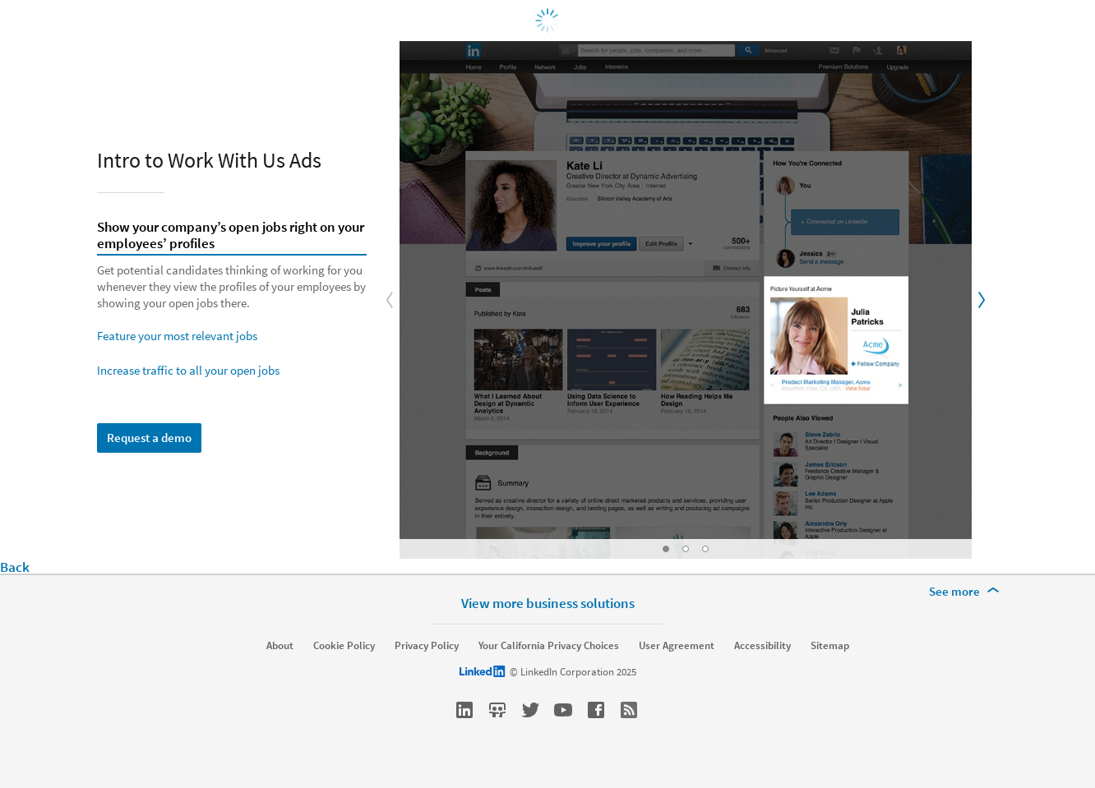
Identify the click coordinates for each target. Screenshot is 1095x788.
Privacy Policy (427, 645)
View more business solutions (548, 602)
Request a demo (149, 437)
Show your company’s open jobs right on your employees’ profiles (230, 235)
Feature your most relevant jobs (177, 335)
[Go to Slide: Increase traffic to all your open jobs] (705, 549)
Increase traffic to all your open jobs (188, 370)
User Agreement (676, 645)
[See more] (966, 591)
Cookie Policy (344, 645)
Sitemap (830, 645)
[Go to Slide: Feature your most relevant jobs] (685, 549)
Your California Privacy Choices (548, 645)
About (279, 645)
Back (15, 567)
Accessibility (762, 645)
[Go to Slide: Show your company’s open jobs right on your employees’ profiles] (666, 549)
